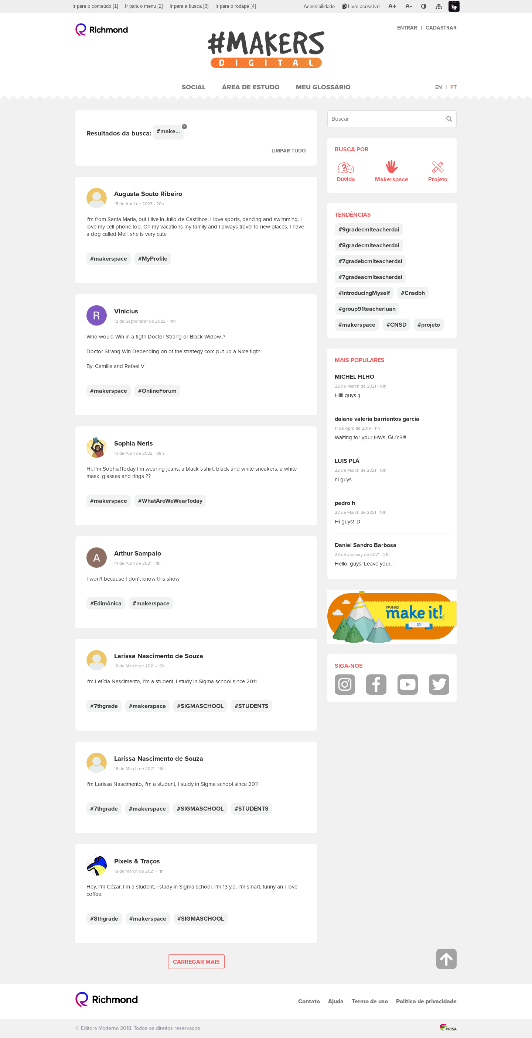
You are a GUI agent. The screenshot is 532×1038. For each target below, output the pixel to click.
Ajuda (336, 1001)
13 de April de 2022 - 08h (139, 453)
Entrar (407, 28)
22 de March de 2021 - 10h (367, 386)
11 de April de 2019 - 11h (363, 428)
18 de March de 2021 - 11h (139, 871)
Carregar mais (196, 962)
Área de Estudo (251, 87)
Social (194, 87)
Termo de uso (370, 1001)
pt (453, 87)
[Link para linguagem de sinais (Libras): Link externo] (454, 6)
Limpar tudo (289, 151)
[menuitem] (95, 6)
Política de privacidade (426, 1001)
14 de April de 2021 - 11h (137, 563)
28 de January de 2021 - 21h (368, 554)
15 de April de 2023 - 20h (139, 203)
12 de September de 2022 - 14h (145, 321)
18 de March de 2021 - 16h (139, 666)
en (438, 87)
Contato (309, 1001)
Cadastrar (441, 28)
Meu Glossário (323, 87)
